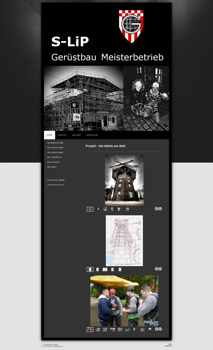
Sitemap (55, 344)
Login (170, 344)
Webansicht (168, 345)
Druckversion (46, 344)
